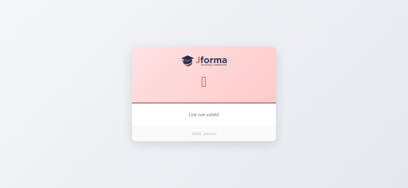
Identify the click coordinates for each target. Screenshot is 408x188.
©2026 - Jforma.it (203, 134)
